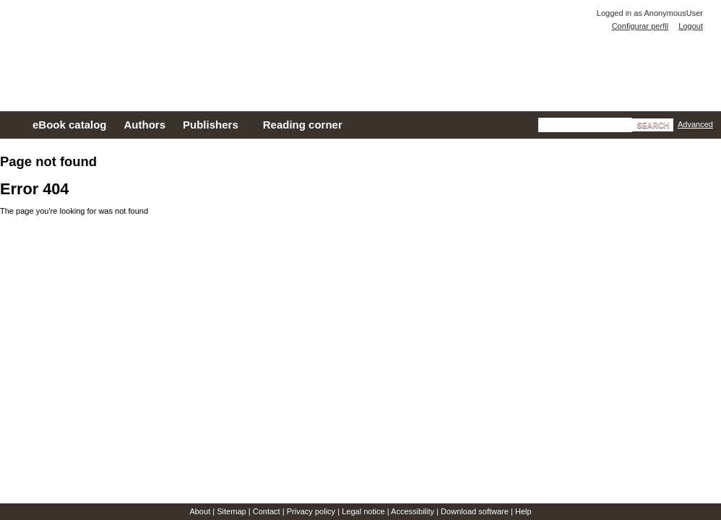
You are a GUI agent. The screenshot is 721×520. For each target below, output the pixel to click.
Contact (266, 511)
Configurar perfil (640, 26)
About (199, 511)
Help (523, 511)
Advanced (695, 124)
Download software (475, 511)
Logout (690, 26)
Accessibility (412, 511)
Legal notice (363, 511)
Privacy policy (311, 511)
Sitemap (231, 511)
